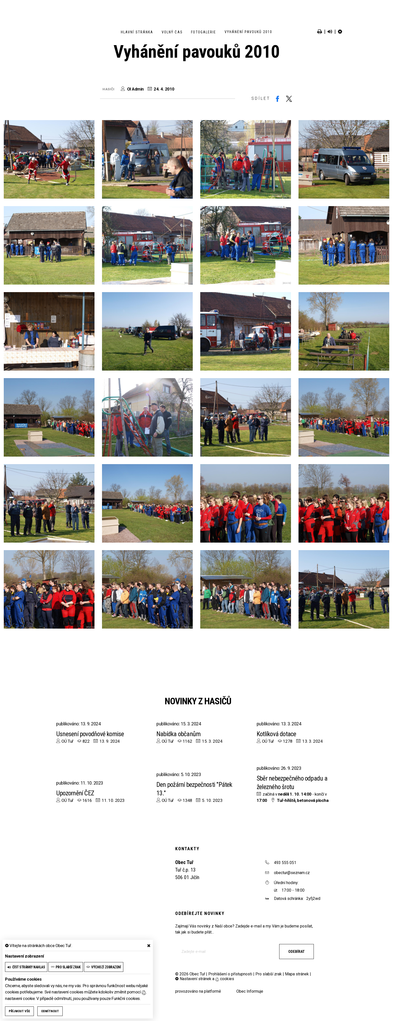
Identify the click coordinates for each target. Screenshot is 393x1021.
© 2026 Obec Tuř (190, 974)
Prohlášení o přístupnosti (230, 974)
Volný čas (172, 32)
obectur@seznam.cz (292, 872)
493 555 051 (285, 862)
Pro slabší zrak (268, 974)
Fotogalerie (203, 32)
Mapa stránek (297, 974)
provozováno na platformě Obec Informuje (219, 991)
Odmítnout (50, 1011)
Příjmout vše (19, 1011)
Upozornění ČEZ (75, 793)
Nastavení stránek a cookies (204, 978)
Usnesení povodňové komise (90, 734)
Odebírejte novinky (199, 913)
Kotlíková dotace (277, 734)
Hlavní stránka (137, 32)
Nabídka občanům (178, 734)
